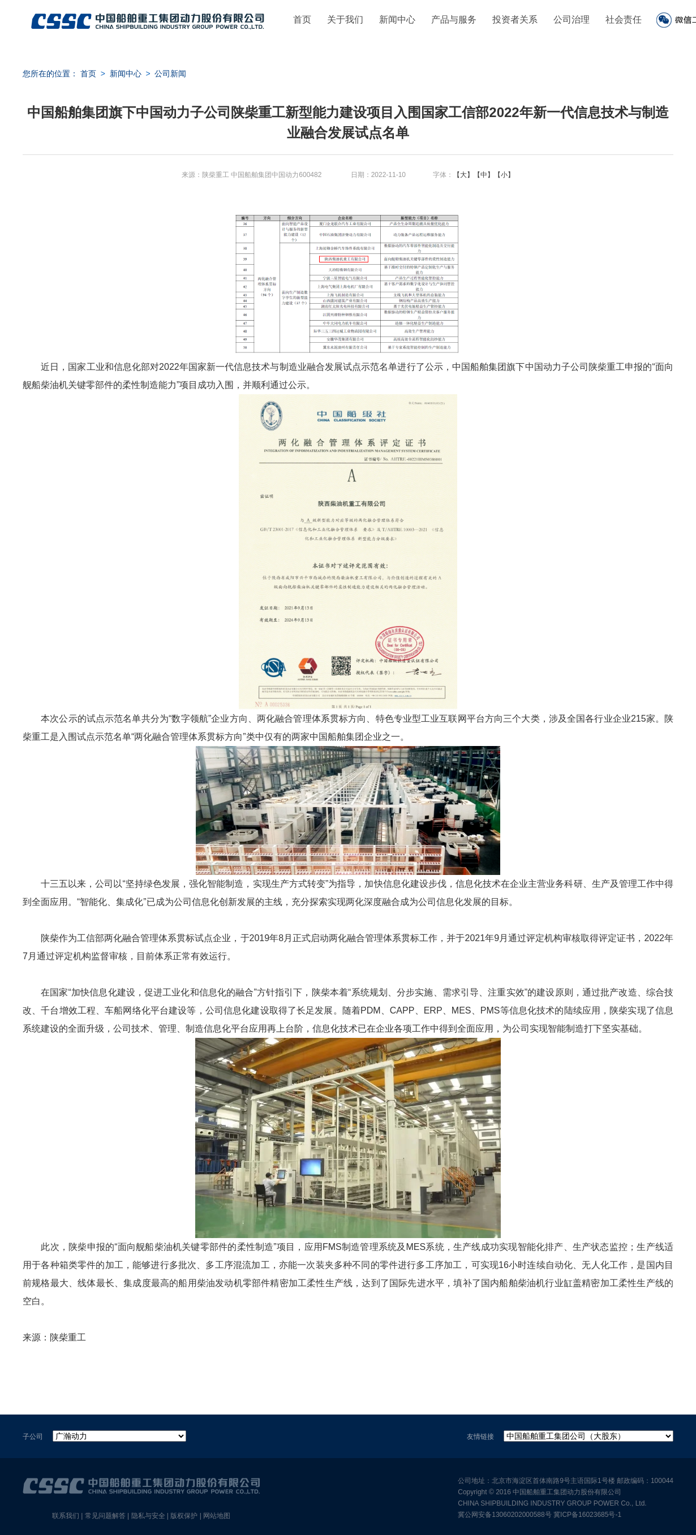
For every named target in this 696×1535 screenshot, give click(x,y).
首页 (302, 19)
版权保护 (183, 1516)
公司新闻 (170, 73)
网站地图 (216, 1516)
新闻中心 (397, 19)
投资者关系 (515, 19)
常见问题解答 (105, 1516)
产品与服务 (453, 19)
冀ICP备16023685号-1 (587, 1515)
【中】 (484, 175)
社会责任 (623, 19)
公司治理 (571, 19)
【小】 (504, 175)
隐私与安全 (148, 1516)
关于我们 (345, 19)
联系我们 (65, 1516)
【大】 (463, 175)
